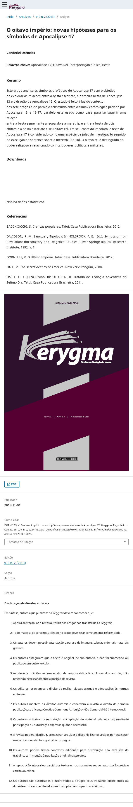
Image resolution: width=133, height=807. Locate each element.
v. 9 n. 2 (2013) (45, 17)
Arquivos (25, 17)
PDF (13, 484)
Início (10, 17)
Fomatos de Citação (20, 542)
